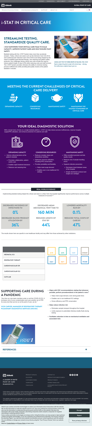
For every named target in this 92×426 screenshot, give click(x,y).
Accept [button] (79, 410)
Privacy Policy (22, 423)
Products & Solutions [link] (10, 10)
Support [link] (44, 10)
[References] (86, 350)
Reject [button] (79, 415)
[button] (87, 10)
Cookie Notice (11, 423)
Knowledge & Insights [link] (29, 10)
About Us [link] (53, 10)
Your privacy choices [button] (79, 420)
